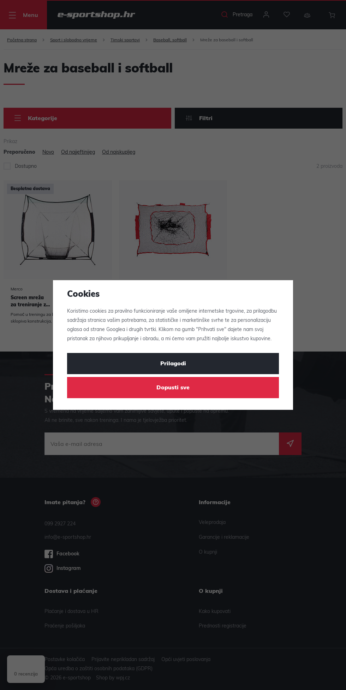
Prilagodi (173, 364)
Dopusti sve (173, 388)
